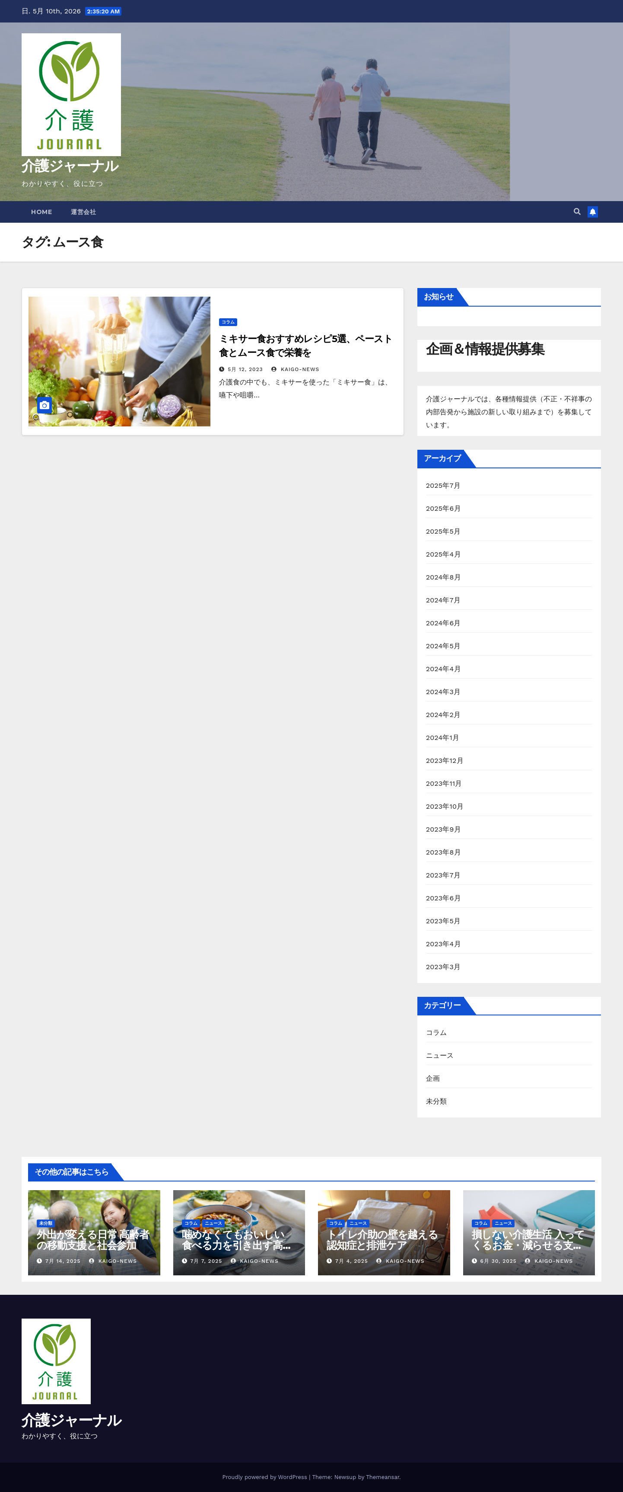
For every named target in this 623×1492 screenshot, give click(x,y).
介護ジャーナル (70, 165)
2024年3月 (443, 692)
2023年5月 (443, 921)
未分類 (436, 1101)
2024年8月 (443, 577)
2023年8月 (443, 852)
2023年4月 (443, 944)
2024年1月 (443, 737)
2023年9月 (443, 829)
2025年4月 (443, 554)
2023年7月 (443, 875)
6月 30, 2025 (498, 1261)
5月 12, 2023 (245, 369)
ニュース (440, 1055)
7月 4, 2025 (351, 1261)
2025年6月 (443, 508)
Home (41, 212)
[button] (577, 212)
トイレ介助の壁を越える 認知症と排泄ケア (382, 1240)
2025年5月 (443, 531)
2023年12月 (445, 760)
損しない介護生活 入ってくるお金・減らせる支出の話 (528, 1245)
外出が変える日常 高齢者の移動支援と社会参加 (93, 1240)
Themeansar (382, 1477)
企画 (433, 1078)
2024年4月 (443, 669)
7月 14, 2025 (63, 1261)
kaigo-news (295, 369)
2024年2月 (443, 715)
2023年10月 (445, 806)
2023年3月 (443, 967)
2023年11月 (444, 783)
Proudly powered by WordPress (265, 1477)
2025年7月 (443, 485)
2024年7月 (443, 600)
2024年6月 (443, 623)
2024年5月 (443, 646)
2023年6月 (443, 898)
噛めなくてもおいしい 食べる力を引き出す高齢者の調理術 (237, 1245)
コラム (228, 322)
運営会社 (83, 212)
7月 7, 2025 (206, 1261)
